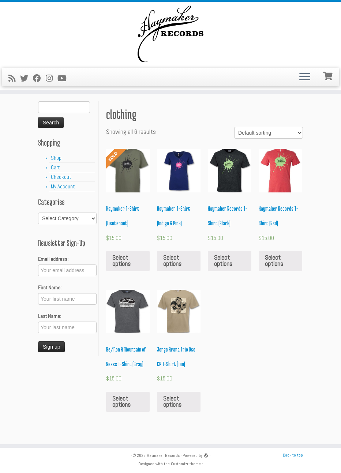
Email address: (53, 259)
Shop (56, 157)
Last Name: (49, 316)
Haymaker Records (163, 455)
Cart (55, 167)
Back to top (293, 455)
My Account (63, 186)
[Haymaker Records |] (170, 33)
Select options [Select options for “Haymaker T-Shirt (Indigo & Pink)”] (172, 261)
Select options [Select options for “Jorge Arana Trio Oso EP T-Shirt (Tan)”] (172, 401)
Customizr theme (186, 463)
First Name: (49, 287)
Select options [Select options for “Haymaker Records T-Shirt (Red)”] (274, 261)
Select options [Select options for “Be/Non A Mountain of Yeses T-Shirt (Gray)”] (121, 401)
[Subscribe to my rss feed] (14, 78)
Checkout (61, 176)
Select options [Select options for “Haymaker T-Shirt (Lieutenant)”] (121, 261)
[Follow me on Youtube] (64, 78)
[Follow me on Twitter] (26, 78)
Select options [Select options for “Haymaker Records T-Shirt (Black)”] (223, 261)
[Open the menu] (304, 77)
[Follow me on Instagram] (51, 78)
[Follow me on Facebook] (39, 78)
